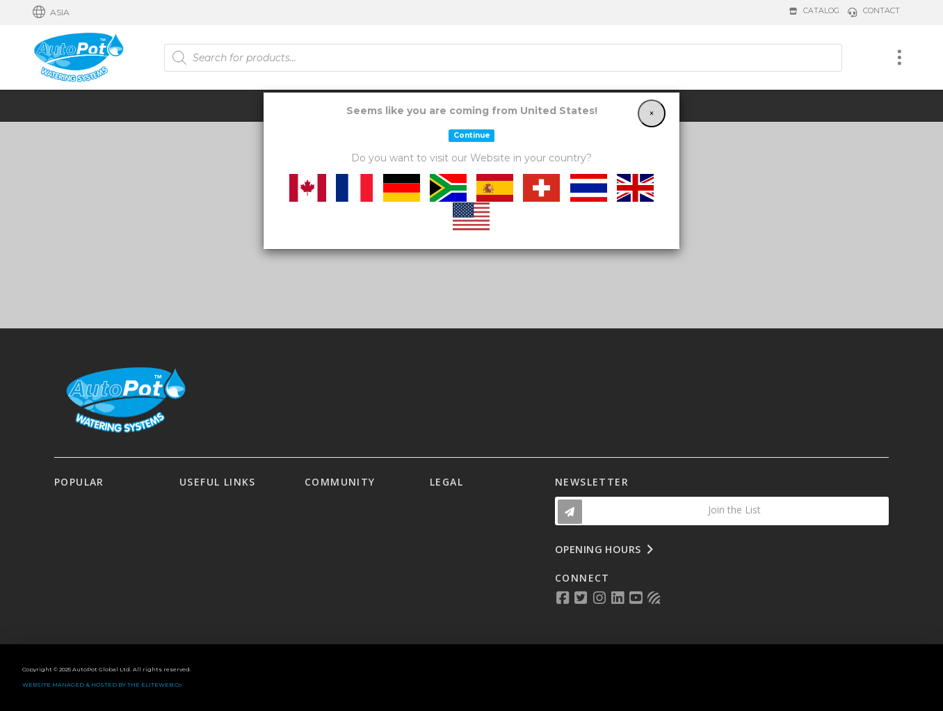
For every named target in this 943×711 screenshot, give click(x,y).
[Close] (652, 113)
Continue (471, 135)
